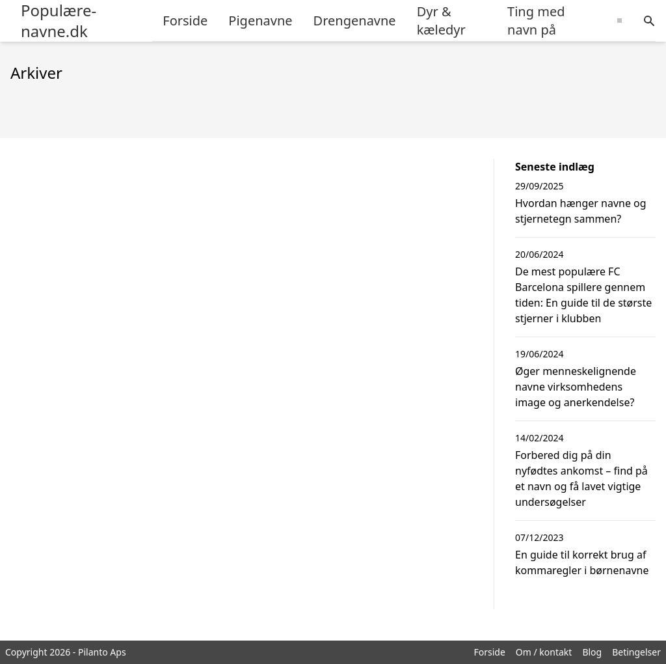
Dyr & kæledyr (441, 20)
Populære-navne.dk (58, 21)
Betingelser (636, 652)
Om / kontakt (544, 652)
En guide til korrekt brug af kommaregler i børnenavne (581, 562)
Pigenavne (260, 20)
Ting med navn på (536, 20)
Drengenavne (354, 20)
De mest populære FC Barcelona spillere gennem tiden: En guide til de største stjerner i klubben (583, 294)
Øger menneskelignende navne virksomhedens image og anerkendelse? (575, 386)
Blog (592, 652)
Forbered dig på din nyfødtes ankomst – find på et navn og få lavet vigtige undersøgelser (581, 478)
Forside (185, 20)
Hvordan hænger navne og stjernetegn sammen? (580, 211)
